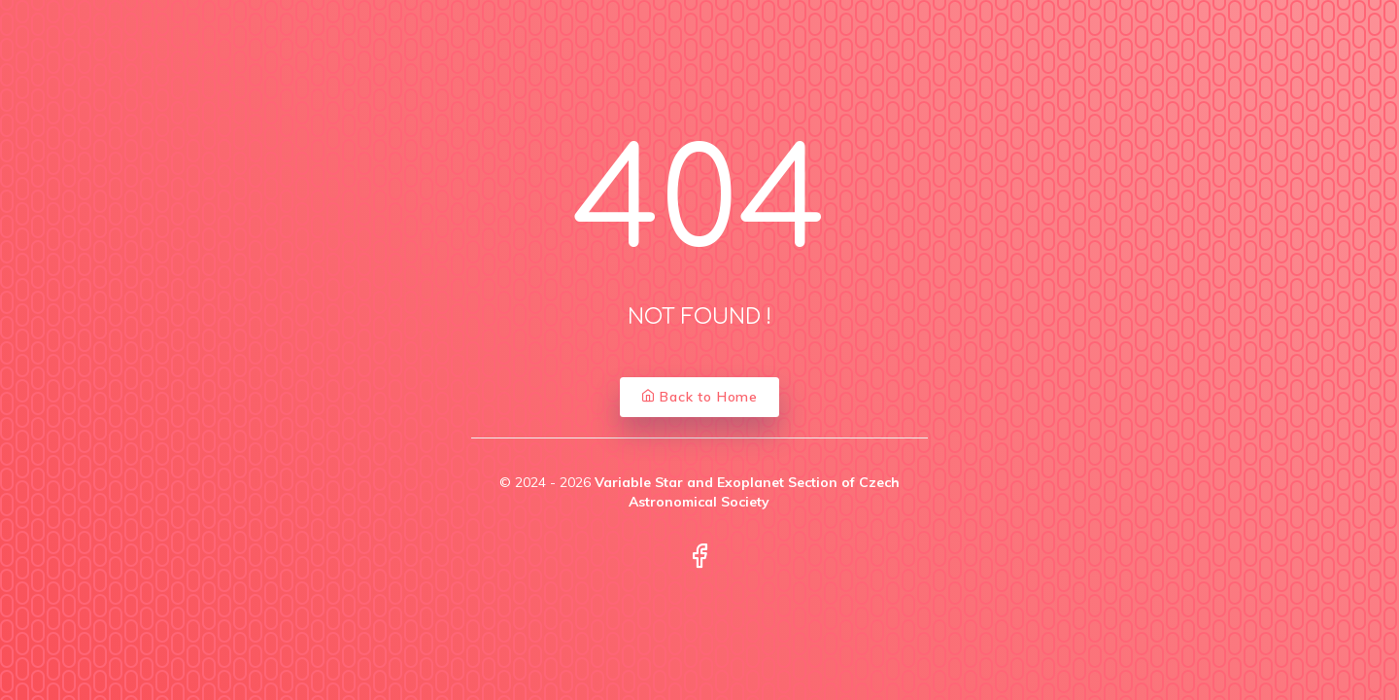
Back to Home (699, 396)
